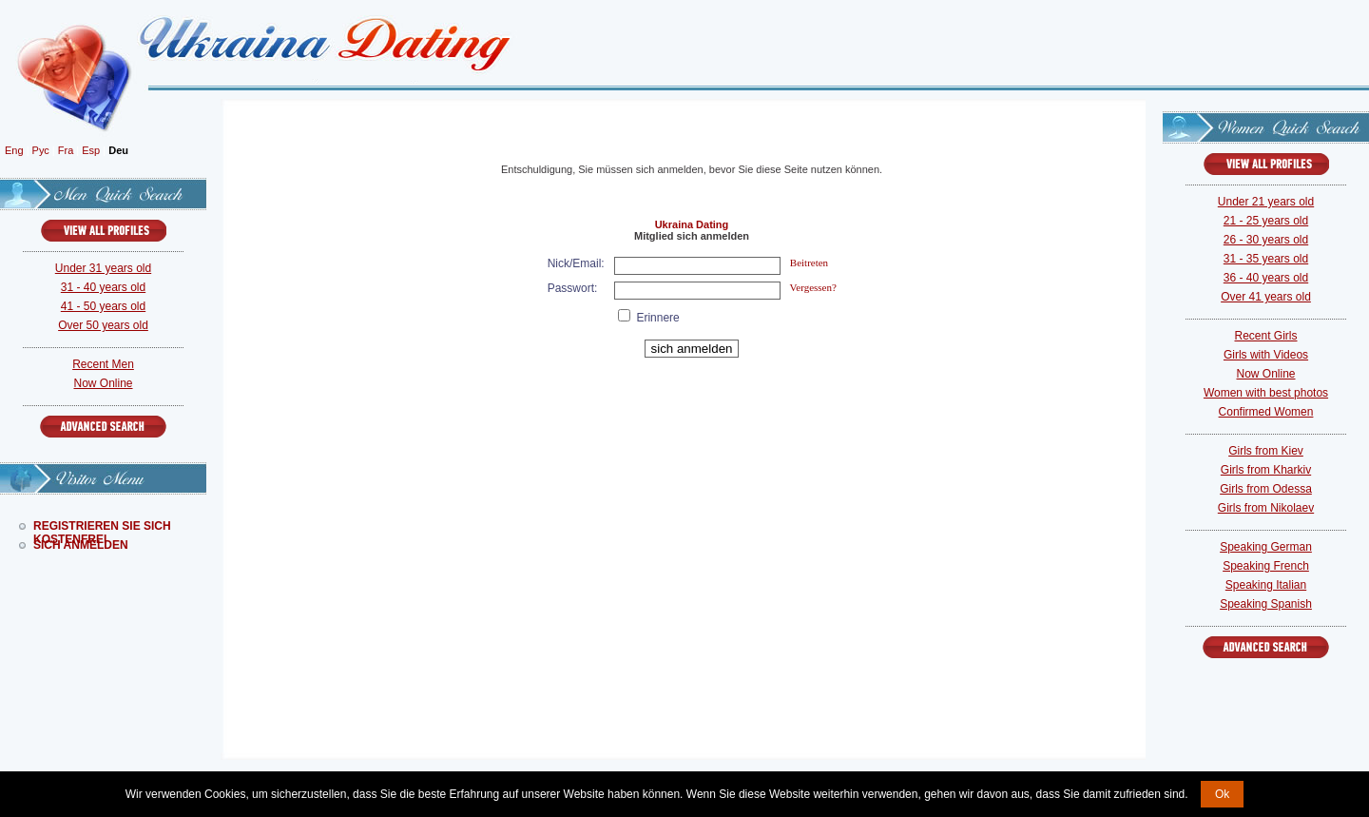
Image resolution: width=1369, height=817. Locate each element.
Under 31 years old (103, 268)
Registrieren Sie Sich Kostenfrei (102, 526)
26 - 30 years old (1266, 239)
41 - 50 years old (103, 306)
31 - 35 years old (1266, 258)
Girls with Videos (1266, 354)
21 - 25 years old (1266, 220)
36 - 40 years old (1266, 277)
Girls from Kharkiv (1266, 470)
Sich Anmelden (80, 545)
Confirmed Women (1266, 411)
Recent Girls (1265, 335)
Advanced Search (103, 427)
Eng (14, 150)
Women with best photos (1266, 392)
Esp (91, 150)
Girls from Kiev (1265, 450)
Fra (66, 150)
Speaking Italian (1265, 585)
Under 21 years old (1266, 201)
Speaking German (1266, 547)
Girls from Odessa (1266, 489)
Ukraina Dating (692, 224)
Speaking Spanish (1266, 604)
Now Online (102, 383)
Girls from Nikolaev (1266, 508)
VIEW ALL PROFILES (103, 231)
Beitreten (809, 262)
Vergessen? (813, 287)
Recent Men (103, 364)
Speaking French (1266, 566)
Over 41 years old (1266, 296)
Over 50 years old (103, 325)
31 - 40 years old (103, 287)
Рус (40, 150)
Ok (1222, 794)
